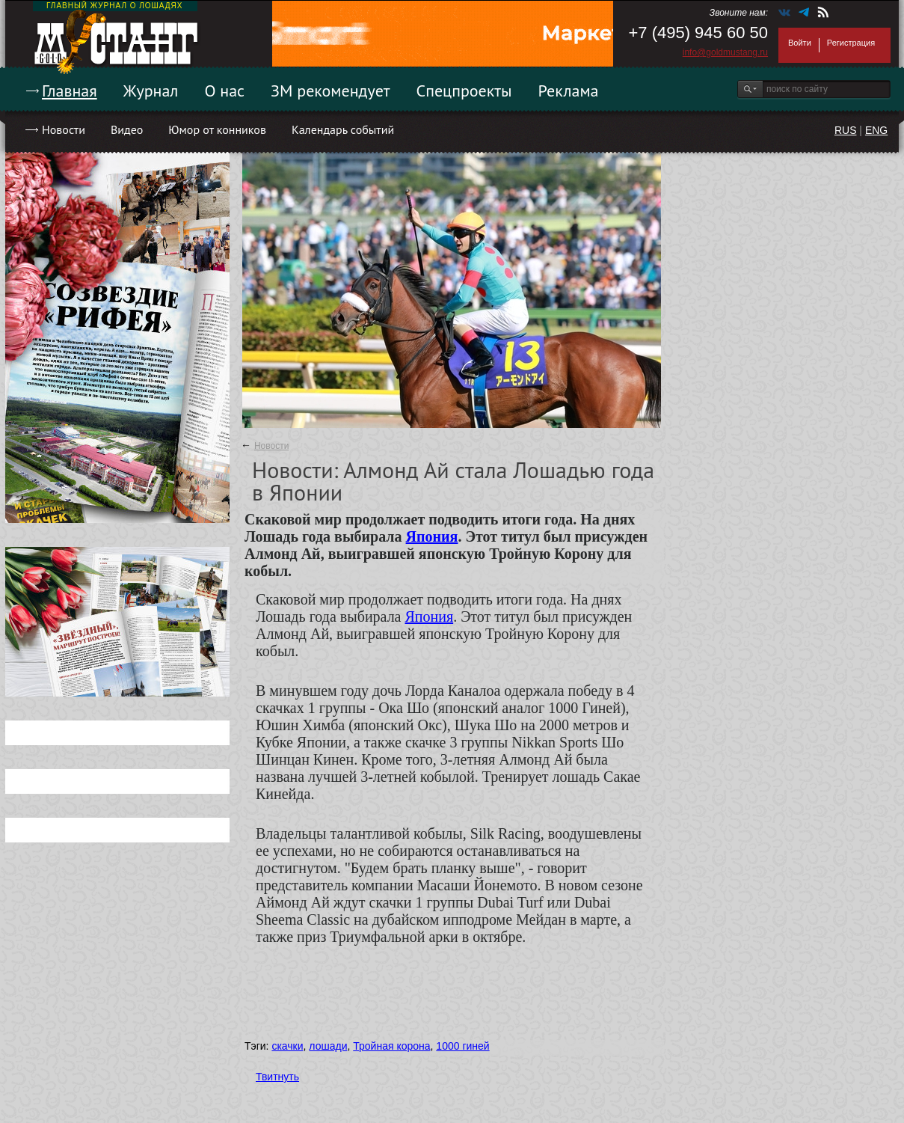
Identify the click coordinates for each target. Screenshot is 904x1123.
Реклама (568, 90)
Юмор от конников (217, 129)
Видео (127, 129)
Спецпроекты (464, 90)
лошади (328, 1046)
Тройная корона (391, 1046)
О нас (224, 90)
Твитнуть (277, 1077)
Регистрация (851, 42)
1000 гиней (462, 1046)
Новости (63, 129)
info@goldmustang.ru (725, 52)
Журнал (151, 90)
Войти (799, 42)
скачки (287, 1046)
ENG (876, 130)
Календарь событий (343, 129)
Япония (432, 536)
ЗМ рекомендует (330, 90)
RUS (845, 130)
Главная (69, 90)
